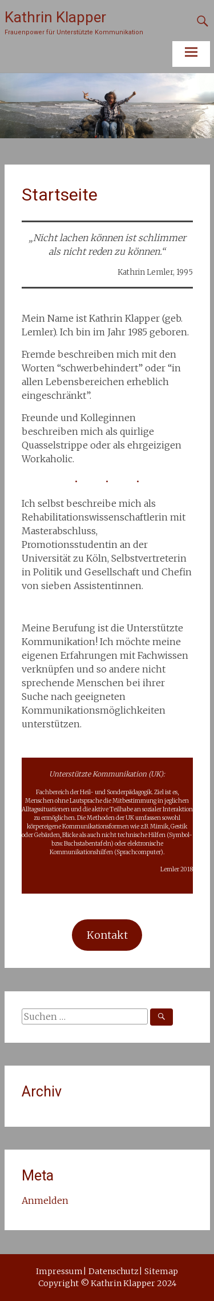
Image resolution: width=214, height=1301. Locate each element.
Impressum (59, 1271)
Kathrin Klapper (55, 17)
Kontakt (107, 935)
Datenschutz (113, 1271)
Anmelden (45, 1200)
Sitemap (161, 1271)
